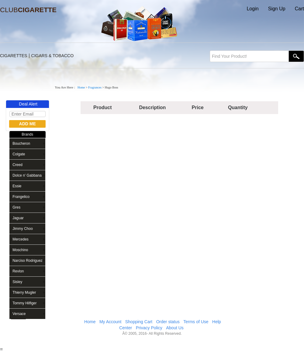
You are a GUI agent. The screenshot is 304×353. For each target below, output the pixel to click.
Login (252, 8)
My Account (110, 321)
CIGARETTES (13, 55)
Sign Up (276, 8)
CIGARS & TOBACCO (52, 55)
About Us (175, 327)
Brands (27, 134)
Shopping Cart (139, 321)
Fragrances (95, 87)
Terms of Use (195, 321)
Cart (299, 8)
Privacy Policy (149, 327)
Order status (168, 321)
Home (81, 87)
